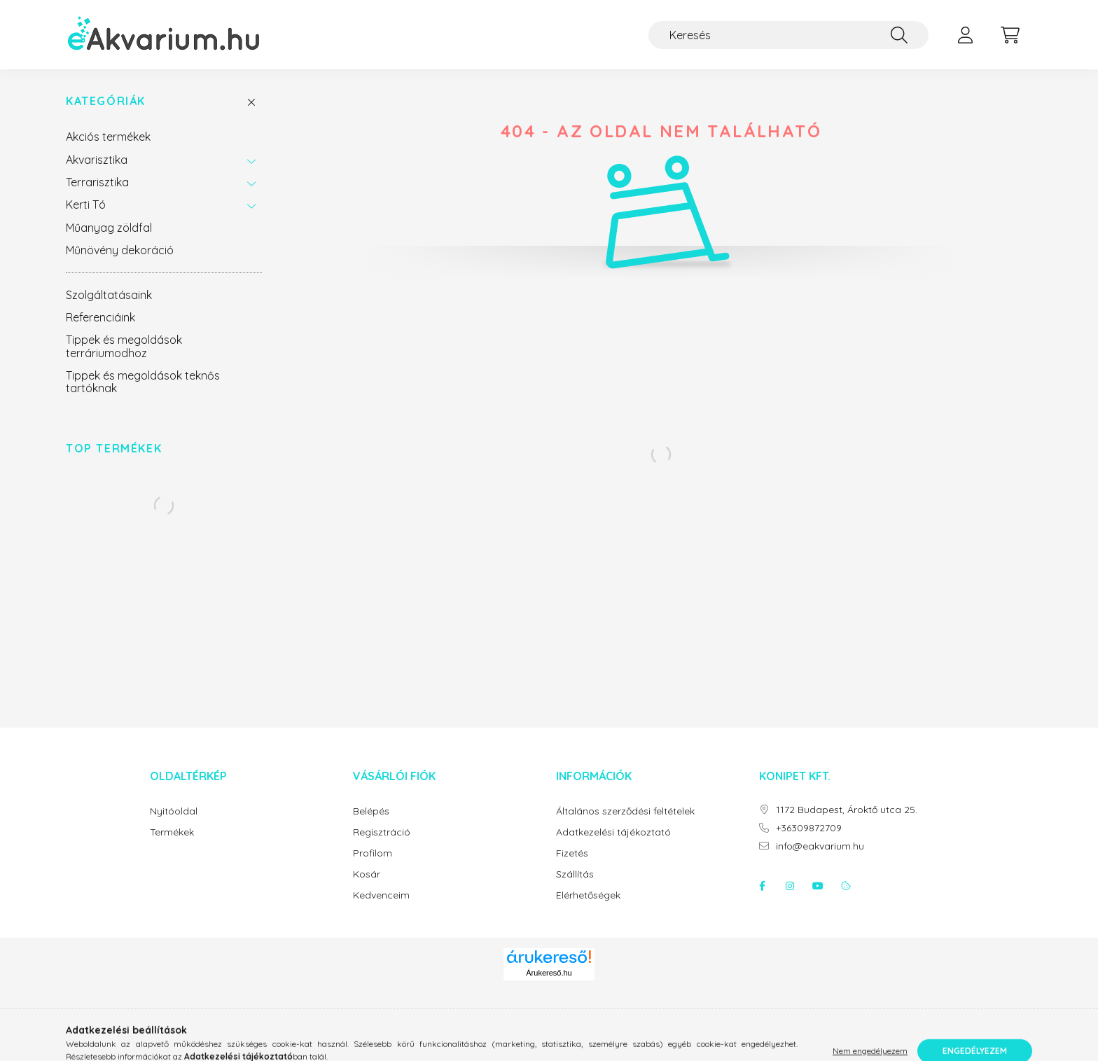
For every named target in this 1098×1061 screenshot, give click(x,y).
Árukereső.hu (548, 973)
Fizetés (572, 853)
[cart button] (1010, 35)
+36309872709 (809, 828)
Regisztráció (381, 832)
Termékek (172, 832)
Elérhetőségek (588, 895)
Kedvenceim (381, 895)
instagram (790, 886)
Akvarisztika (96, 160)
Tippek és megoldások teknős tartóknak (143, 381)
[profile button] (965, 35)
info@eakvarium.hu (820, 846)
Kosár (366, 874)
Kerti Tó (86, 204)
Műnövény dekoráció (120, 250)
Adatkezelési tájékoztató (613, 832)
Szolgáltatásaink (109, 295)
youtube (818, 886)
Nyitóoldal (173, 811)
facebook (762, 886)
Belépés (371, 811)
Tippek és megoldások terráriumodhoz (124, 346)
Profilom (372, 853)
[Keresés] (788, 35)
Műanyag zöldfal (109, 228)
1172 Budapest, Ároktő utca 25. (846, 810)
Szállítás (575, 874)
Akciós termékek (108, 137)
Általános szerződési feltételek (625, 811)
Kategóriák (106, 101)
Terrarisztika (97, 182)
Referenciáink (100, 317)
